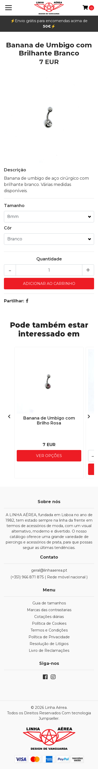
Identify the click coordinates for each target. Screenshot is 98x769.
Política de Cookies (49, 623)
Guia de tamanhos (49, 603)
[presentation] (9, 416)
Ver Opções (49, 455)
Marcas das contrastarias (49, 610)
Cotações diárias (49, 616)
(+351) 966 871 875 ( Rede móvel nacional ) (49, 577)
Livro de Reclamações (49, 650)
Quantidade (49, 259)
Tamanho (14, 205)
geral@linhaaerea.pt (49, 570)
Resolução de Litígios (49, 643)
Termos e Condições (49, 630)
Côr (8, 228)
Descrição (15, 169)
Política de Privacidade (49, 637)
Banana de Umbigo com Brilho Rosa (49, 421)
